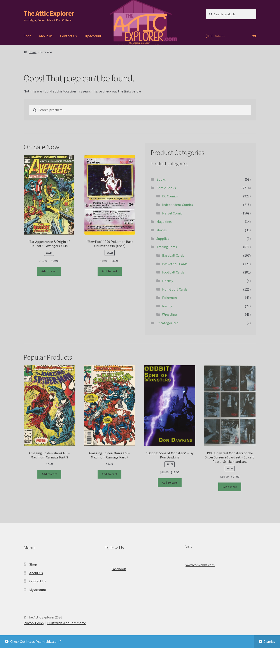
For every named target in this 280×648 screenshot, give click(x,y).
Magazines (164, 221)
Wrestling (169, 314)
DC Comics (170, 196)
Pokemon (169, 297)
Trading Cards (166, 247)
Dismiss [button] (269, 641)
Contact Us (68, 36)
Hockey (167, 281)
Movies (161, 230)
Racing (167, 306)
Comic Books (166, 188)
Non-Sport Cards (174, 289)
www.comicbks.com (200, 565)
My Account (93, 36)
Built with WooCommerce (66, 623)
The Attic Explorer (49, 13)
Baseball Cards (173, 255)
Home (33, 52)
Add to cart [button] (49, 271)
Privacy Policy (34, 623)
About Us (45, 36)
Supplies (162, 238)
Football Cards (173, 272)
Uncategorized (167, 323)
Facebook (115, 567)
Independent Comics (177, 204)
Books (161, 179)
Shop (27, 36)
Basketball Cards (174, 264)
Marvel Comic (172, 213)
